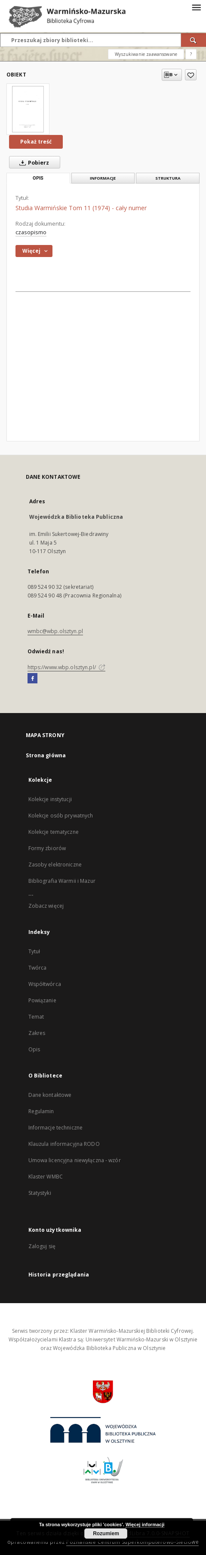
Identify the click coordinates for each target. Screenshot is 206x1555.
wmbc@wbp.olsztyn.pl (55, 631)
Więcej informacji (145, 1524)
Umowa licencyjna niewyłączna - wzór (74, 1160)
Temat (36, 1016)
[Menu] (196, 7)
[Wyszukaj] (193, 40)
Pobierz (32, 162)
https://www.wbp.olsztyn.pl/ (66, 667)
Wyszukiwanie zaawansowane (146, 54)
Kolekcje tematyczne (53, 832)
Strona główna (46, 755)
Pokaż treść (36, 141)
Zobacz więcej (46, 905)
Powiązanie (42, 1000)
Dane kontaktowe (50, 1095)
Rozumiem (106, 1534)
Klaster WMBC (45, 1176)
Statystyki (39, 1193)
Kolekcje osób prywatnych (60, 815)
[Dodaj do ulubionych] (191, 74)
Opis (34, 1049)
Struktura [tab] (168, 178)
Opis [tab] (38, 178)
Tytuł (34, 951)
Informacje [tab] (103, 178)
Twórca (37, 967)
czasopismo (30, 232)
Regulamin (41, 1111)
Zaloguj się (42, 1246)
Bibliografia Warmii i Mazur (61, 881)
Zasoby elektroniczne (55, 864)
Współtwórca (44, 984)
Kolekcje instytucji (50, 799)
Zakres (37, 1033)
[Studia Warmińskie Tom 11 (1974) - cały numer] (28, 109)
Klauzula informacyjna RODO (64, 1144)
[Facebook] (32, 679)
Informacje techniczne (55, 1127)
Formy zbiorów (47, 848)
